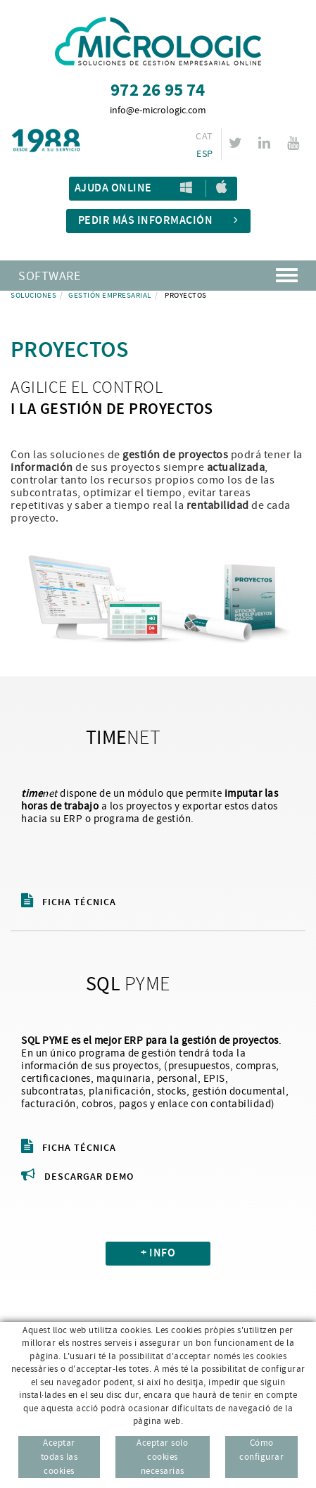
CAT (204, 136)
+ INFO (158, 1253)
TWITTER (237, 143)
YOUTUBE (295, 143)
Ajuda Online (113, 188)
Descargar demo (77, 1177)
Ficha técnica (68, 902)
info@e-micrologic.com (158, 110)
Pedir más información (158, 220)
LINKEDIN (266, 143)
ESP (204, 154)
